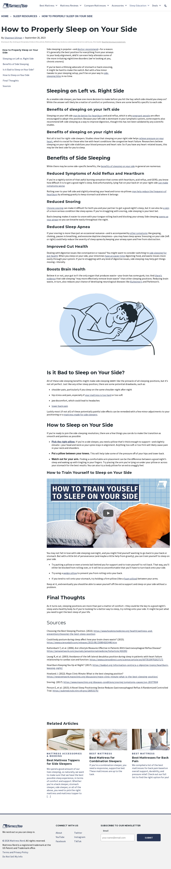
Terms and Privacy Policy (15, 852)
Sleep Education (140, 5)
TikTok (77, 841)
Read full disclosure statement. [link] (114, 42)
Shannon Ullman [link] (13, 37)
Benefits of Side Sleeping (16, 64)
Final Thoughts (11, 80)
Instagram (79, 837)
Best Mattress (49, 5)
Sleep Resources (25, 16)
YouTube (60, 837)
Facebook (61, 841)
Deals (156, 5)
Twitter (78, 832)
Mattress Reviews (71, 5)
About (59, 832)
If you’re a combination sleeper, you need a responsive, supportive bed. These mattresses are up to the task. (108, 752)
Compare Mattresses (96, 5)
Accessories (119, 5)
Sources (7, 86)
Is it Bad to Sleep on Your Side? (18, 69)
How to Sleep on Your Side (16, 75)
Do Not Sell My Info (12, 856)
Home (5, 16)
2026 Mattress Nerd (13, 840)
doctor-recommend (88, 49)
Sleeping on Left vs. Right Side (18, 58)
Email (105, 830)
